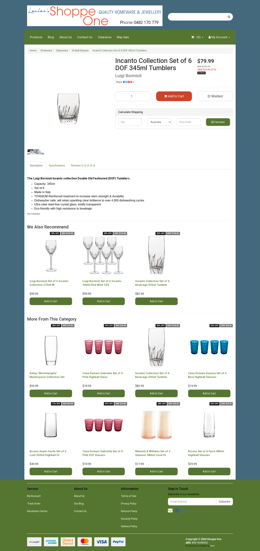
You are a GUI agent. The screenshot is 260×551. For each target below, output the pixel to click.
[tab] (36, 165)
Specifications (57, 165)
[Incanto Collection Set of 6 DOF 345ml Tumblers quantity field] (133, 96)
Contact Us (84, 37)
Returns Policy (129, 511)
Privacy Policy (128, 503)
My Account (34, 496)
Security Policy (129, 518)
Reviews (83, 165)
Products (36, 37)
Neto (212, 546)
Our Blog (79, 503)
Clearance (104, 37)
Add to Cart (174, 96)
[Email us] (170, 510)
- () (197, 37)
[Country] (159, 122)
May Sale (123, 37)
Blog (51, 37)
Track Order (33, 503)
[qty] (130, 122)
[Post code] (189, 122)
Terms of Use (128, 496)
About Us (65, 37)
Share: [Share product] (125, 82)
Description (36, 165)
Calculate (218, 122)
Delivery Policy (129, 526)
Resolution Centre (37, 511)
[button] (215, 96)
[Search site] (229, 17)
